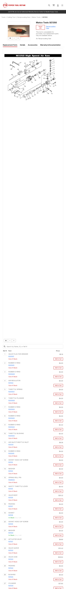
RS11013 (10, 471)
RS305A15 (11, 453)
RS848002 (11, 480)
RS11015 (10, 488)
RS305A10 (11, 365)
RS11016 (10, 497)
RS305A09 (11, 374)
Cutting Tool (11, 17)
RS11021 (10, 541)
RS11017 (10, 506)
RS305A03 (11, 427)
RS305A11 (11, 356)
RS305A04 (11, 409)
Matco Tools (36, 17)
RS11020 (10, 532)
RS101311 (10, 444)
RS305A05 (11, 418)
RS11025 (10, 577)
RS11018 (10, 515)
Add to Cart (58, 359)
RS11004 (10, 383)
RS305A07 (11, 391)
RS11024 (10, 568)
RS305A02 (11, 435)
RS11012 (10, 462)
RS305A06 (11, 400)
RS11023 (10, 559)
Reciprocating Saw (23, 17)
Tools (3, 17)
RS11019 (10, 524)
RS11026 (10, 585)
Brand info (40, 27)
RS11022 (10, 550)
